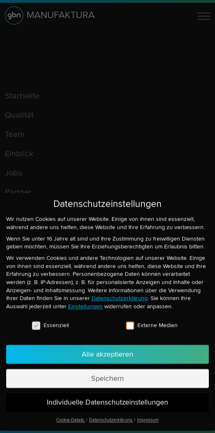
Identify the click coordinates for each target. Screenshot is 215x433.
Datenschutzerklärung (119, 292)
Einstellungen (85, 300)
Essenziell (50, 320)
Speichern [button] (107, 373)
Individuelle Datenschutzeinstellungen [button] (107, 397)
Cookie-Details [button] (70, 414)
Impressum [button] (148, 414)
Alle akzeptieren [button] (107, 348)
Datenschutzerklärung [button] (111, 414)
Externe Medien (152, 320)
